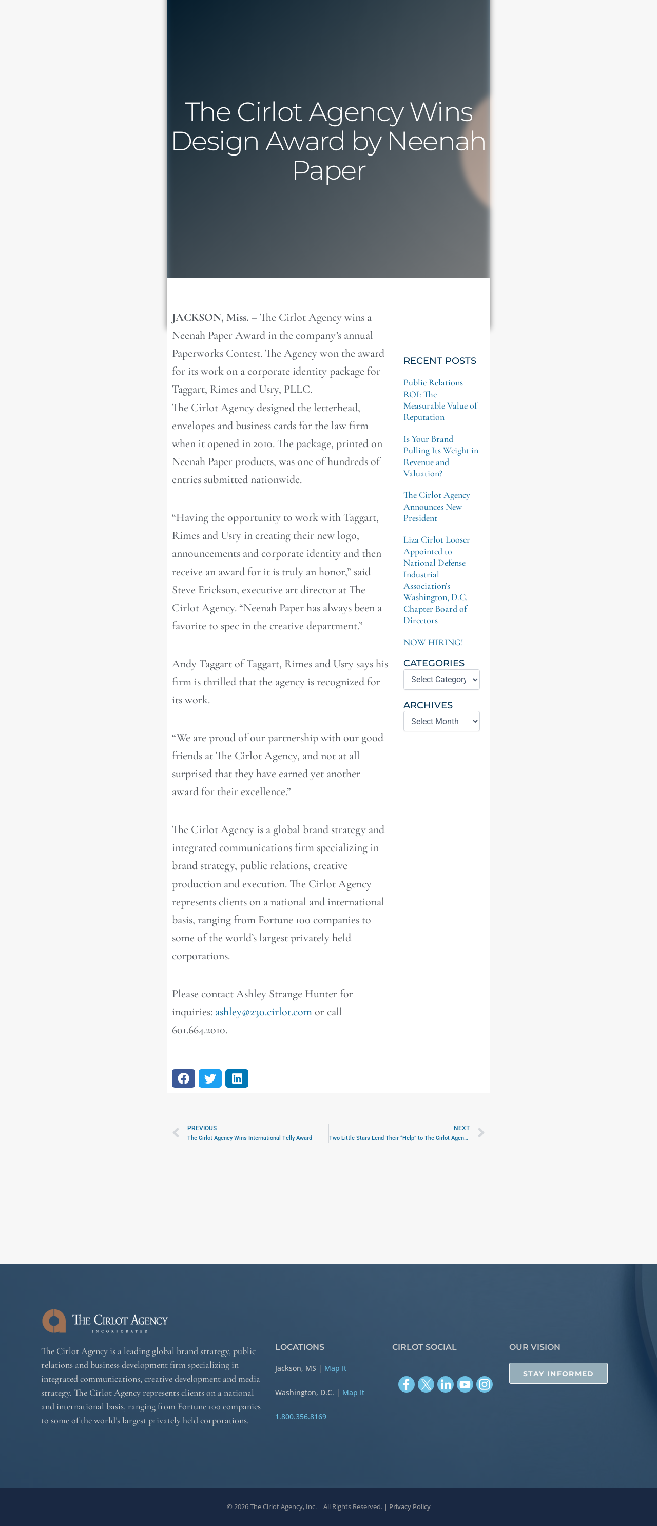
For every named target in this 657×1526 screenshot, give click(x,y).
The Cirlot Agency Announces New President (436, 506)
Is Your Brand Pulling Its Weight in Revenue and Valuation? (440, 456)
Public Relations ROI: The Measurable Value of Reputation (440, 399)
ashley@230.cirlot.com (263, 1011)
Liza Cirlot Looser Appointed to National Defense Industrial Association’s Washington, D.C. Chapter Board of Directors (436, 580)
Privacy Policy (410, 1506)
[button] (183, 1078)
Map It (335, 1368)
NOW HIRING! (433, 642)
